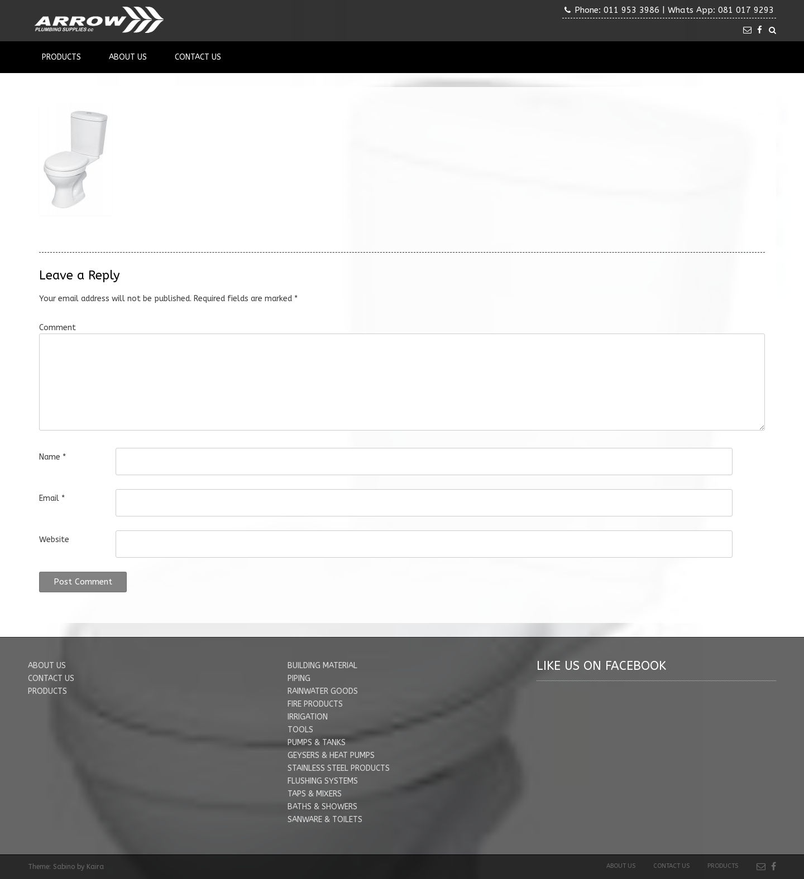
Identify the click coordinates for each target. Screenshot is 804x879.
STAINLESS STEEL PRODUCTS (339, 768)
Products (61, 57)
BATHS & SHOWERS (322, 807)
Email (52, 498)
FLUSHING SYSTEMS (323, 781)
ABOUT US (47, 665)
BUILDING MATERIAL (322, 665)
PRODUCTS (47, 691)
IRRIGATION (308, 717)
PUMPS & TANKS (317, 742)
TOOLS (300, 730)
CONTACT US (51, 678)
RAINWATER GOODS (323, 691)
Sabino (64, 867)
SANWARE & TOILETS (325, 819)
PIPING (299, 678)
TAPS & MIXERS (315, 794)
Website (54, 539)
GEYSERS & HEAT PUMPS (331, 755)
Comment (57, 327)
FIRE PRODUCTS (315, 704)
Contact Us (198, 57)
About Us (128, 57)
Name (52, 457)
